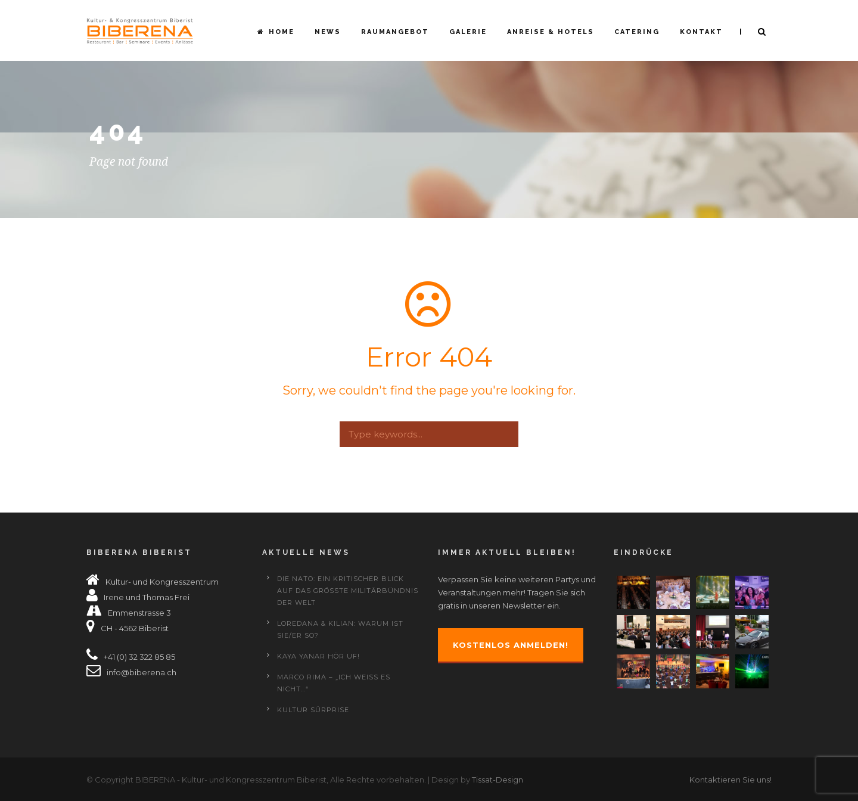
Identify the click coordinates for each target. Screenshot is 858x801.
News (328, 32)
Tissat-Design (497, 779)
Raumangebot (395, 32)
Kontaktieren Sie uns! (730, 779)
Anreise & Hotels (550, 32)
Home (275, 32)
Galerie (468, 32)
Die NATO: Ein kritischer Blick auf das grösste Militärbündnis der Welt (347, 591)
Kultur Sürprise (313, 710)
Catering (637, 32)
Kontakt (701, 32)
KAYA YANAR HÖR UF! (318, 656)
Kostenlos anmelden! (510, 645)
